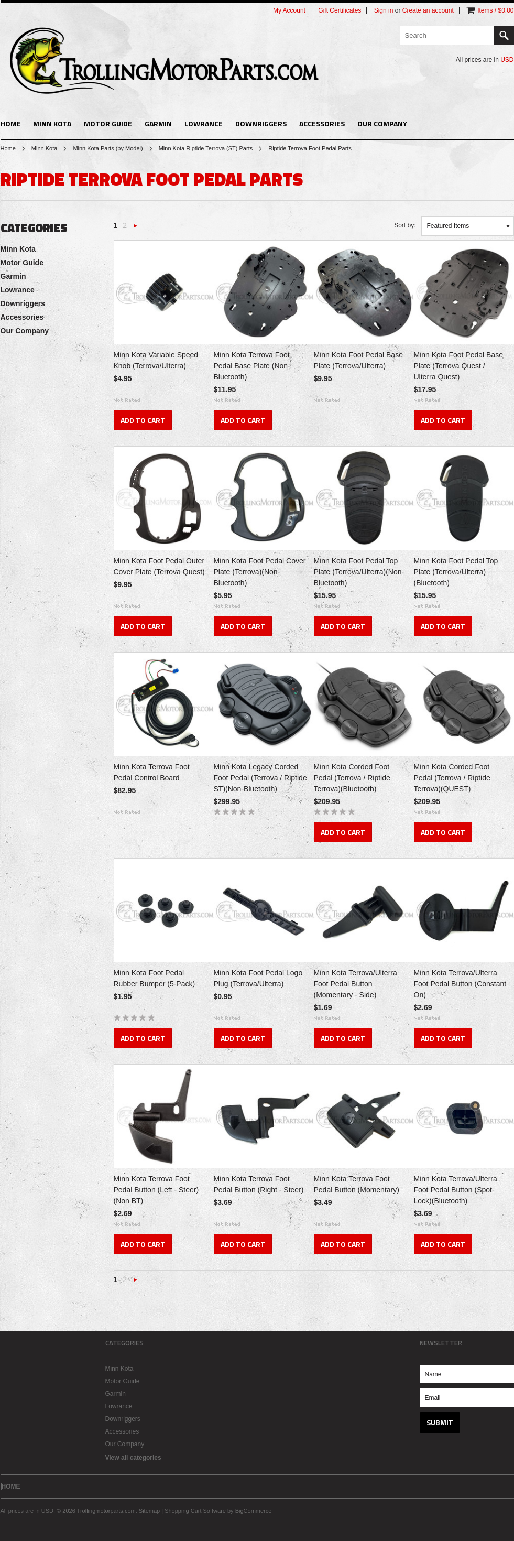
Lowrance (203, 123)
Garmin (158, 123)
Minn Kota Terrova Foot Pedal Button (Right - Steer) (259, 1184)
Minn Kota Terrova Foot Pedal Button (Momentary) (356, 1184)
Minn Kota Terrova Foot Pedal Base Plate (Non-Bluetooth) (252, 366)
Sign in (383, 10)
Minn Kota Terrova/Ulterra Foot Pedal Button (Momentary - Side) (355, 984)
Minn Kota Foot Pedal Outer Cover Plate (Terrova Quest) (159, 566)
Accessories (322, 123)
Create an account (428, 10)
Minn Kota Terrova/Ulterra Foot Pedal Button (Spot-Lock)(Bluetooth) (455, 1190)
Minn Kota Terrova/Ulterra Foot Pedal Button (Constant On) (460, 984)
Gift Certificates (339, 10)
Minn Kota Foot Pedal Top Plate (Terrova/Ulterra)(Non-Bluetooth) (359, 572)
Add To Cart (143, 420)
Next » (135, 229)
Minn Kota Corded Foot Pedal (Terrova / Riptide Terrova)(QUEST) (452, 778)
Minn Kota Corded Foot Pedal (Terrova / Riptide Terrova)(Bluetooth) (352, 778)
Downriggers (261, 123)
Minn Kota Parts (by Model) (108, 148)
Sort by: (404, 225)
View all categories (133, 1457)
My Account (289, 10)
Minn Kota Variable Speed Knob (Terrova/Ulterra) (156, 360)
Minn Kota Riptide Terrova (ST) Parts (206, 148)
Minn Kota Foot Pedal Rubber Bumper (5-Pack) (154, 978)
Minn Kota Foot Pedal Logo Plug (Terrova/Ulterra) (258, 978)
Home (8, 148)
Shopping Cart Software (195, 1510)
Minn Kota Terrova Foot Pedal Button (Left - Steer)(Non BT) (156, 1190)
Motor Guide (108, 123)
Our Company (382, 123)
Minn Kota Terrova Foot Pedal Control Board (152, 772)
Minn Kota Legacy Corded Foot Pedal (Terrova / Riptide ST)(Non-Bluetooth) (260, 778)
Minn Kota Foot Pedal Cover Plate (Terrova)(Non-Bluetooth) (260, 572)
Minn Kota (52, 123)
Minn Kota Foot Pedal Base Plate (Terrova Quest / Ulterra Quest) (458, 366)
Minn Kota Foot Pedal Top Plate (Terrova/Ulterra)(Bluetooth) (456, 572)
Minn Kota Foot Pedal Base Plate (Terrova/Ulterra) (358, 360)
